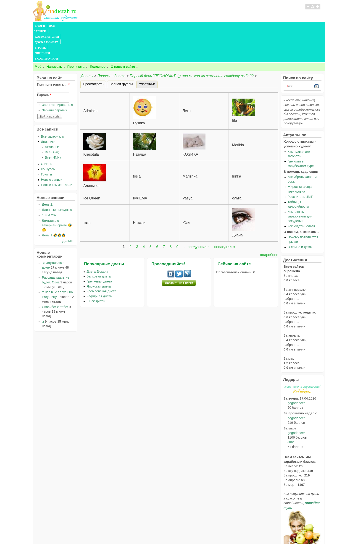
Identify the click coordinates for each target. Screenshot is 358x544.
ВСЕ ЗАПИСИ (58, 25)
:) (43, 288)
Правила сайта (157, 531)
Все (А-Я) (52, 119)
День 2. (47, 171)
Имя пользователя (53, 51)
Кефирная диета (99, 263)
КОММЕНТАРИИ (84, 25)
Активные (52, 114)
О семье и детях (299, 214)
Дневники (48, 109)
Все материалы (53, 103)
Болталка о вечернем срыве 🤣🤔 (57, 192)
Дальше (68, 208)
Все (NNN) (53, 124)
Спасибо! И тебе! (55, 274)
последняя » (224, 214)
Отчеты (46, 131)
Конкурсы (48, 136)
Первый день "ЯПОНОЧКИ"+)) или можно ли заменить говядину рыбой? (192, 43)
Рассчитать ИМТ (300, 164)
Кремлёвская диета (101, 258)
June (291, 409)
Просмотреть (93, 51)
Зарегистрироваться (57, 72)
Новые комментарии (56, 152)
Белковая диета (99, 243)
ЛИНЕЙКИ (151, 25)
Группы (46, 141)
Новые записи (51, 147)
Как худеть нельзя (301, 193)
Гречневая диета (99, 248)
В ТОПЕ (134, 25)
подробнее (269, 222)
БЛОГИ (40, 25)
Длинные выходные (57, 177)
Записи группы (121, 51)
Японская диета (111, 43)
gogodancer (296, 370)
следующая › (199, 214)
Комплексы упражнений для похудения (299, 183)
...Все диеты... (97, 268)
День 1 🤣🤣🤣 (54, 202)
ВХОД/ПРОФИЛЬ (175, 25)
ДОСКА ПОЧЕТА (113, 25)
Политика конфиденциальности (189, 531)
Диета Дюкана (97, 239)
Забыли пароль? (54, 77)
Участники (148, 50)
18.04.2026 (50, 182)
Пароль (44, 62)
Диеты (87, 43)
